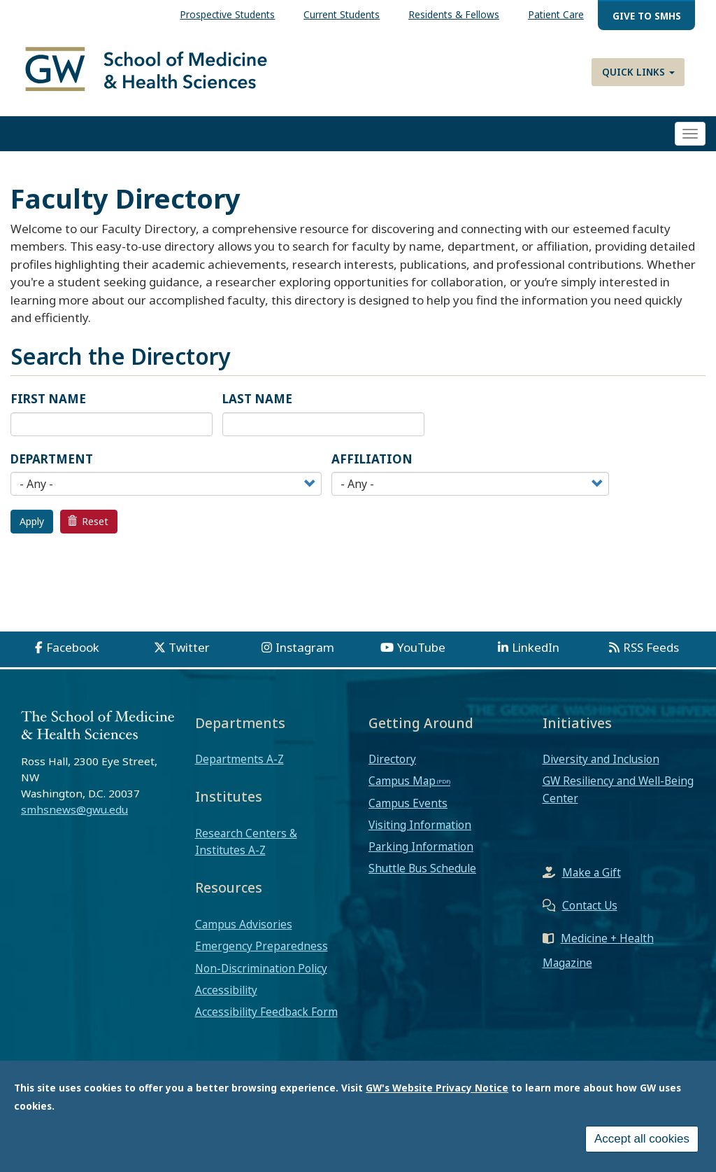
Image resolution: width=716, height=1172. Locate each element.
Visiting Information (419, 826)
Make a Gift (591, 874)
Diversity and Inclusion (601, 760)
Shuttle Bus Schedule (422, 870)
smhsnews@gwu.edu (74, 811)
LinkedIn (535, 649)
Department (51, 460)
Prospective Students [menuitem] (227, 14)
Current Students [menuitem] (341, 14)
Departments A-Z (239, 760)
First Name (48, 400)
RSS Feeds (651, 649)
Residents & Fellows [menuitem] (453, 14)
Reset (88, 522)
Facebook (72, 649)
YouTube (421, 649)
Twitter (189, 649)
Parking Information (420, 848)
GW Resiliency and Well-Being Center (618, 790)
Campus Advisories (243, 926)
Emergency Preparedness (261, 947)
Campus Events (408, 804)
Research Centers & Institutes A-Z (246, 843)
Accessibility (226, 991)
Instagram (304, 649)
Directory (392, 760)
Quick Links (638, 71)
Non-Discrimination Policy (261, 969)
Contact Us (589, 907)
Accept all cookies (641, 1139)
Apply (32, 522)
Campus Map (402, 782)
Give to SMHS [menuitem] (647, 15)
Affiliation (372, 460)
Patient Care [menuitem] (556, 14)
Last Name (257, 400)
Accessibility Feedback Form (266, 1013)
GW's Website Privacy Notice (437, 1088)
